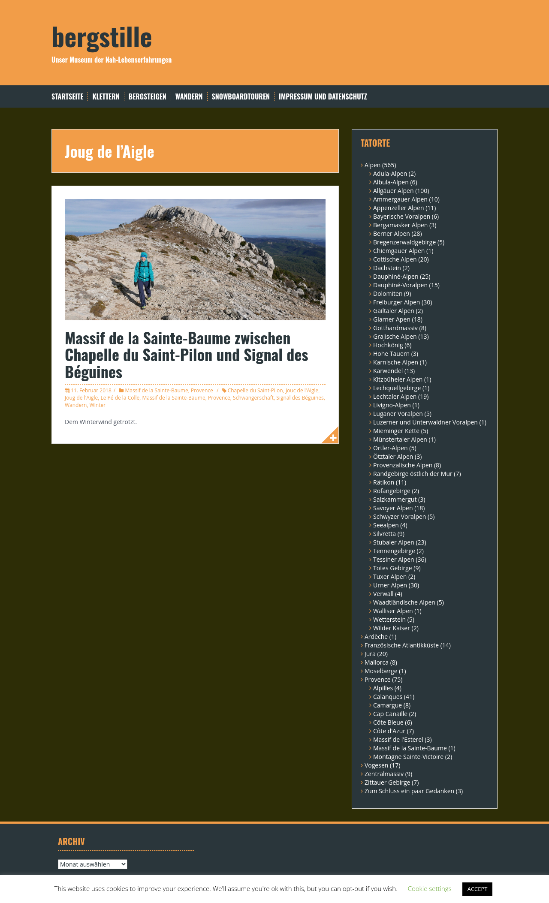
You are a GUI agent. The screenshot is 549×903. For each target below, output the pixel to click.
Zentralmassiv (384, 774)
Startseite (67, 97)
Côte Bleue (388, 722)
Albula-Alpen (391, 182)
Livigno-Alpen (392, 405)
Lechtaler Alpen (394, 396)
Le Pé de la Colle (119, 397)
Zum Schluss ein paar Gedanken (409, 791)
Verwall (383, 594)
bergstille (101, 35)
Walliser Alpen (393, 611)
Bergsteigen (147, 97)
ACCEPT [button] (478, 889)
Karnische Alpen (395, 362)
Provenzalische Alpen (402, 465)
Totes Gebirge (392, 568)
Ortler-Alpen (390, 448)
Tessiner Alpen (393, 559)
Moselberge (381, 671)
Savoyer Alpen (393, 508)
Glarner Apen (391, 319)
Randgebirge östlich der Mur (412, 474)
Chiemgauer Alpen (399, 251)
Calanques (387, 696)
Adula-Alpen (390, 173)
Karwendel (388, 371)
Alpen (372, 165)
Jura (370, 654)
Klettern (105, 97)
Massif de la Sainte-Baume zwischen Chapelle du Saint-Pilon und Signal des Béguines (186, 354)
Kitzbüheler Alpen (397, 379)
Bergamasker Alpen (400, 225)
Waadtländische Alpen (404, 602)
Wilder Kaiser (391, 628)
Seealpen (386, 525)
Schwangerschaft (253, 397)
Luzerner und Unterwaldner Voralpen (425, 422)
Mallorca (377, 662)
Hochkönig (388, 345)
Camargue (387, 705)
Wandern (189, 97)
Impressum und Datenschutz (323, 97)
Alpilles (383, 688)
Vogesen (376, 765)
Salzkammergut (394, 499)
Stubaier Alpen (393, 542)
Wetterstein (389, 619)
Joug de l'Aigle (81, 397)
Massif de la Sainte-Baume (156, 390)
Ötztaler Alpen (393, 456)
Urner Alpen (390, 585)
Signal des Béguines (299, 397)
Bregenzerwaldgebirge (404, 242)
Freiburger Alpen (396, 302)
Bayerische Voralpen (401, 216)
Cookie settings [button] (430, 888)
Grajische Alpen (395, 336)
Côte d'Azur (389, 731)
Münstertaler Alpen (400, 439)
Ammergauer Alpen (400, 199)
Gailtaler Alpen (393, 311)
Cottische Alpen (395, 259)
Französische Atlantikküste (402, 645)
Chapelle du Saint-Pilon (255, 390)
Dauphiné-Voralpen (400, 285)
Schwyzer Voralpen (399, 516)
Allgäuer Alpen (393, 191)
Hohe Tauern (391, 353)
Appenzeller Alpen (398, 208)
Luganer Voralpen (398, 413)
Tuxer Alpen (390, 576)
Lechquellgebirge (397, 388)
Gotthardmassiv (395, 328)
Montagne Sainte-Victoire (408, 756)
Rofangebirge (391, 491)
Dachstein (387, 268)
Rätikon (383, 482)
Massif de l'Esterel (398, 739)
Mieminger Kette (396, 431)
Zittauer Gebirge (387, 782)
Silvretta (384, 534)
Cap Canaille (390, 714)
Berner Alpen (391, 233)
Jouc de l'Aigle (302, 390)
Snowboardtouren (241, 97)
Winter (98, 405)
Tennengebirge (394, 551)
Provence (202, 390)
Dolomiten (387, 293)
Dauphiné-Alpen (396, 276)
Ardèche (376, 636)
